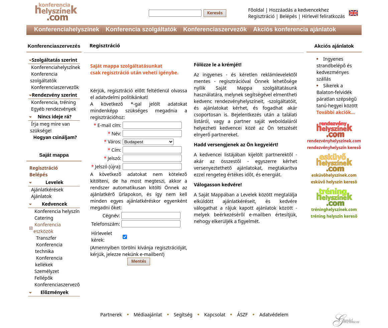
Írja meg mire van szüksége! (50, 127)
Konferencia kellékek (48, 261)
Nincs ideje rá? (54, 116)
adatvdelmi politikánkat (121, 97)
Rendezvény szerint (54, 95)
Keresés (215, 13)
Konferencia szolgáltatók (43, 77)
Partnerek (111, 314)
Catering (43, 218)
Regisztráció (261, 16)
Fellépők (43, 278)
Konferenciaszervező (57, 284)
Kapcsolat (215, 314)
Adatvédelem (273, 314)
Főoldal (256, 10)
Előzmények (54, 292)
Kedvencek (54, 204)
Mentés (138, 261)
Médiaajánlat (148, 314)
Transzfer (46, 238)
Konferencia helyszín (57, 211)
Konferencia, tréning (53, 102)
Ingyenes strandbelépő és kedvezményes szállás (334, 69)
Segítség (183, 314)
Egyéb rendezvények (53, 109)
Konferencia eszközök (47, 227)
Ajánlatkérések (47, 189)
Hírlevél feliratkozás (323, 16)
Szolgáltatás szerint (54, 60)
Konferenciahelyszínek (55, 67)
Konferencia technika (48, 247)
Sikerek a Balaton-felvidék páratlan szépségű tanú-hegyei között (337, 95)
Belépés (288, 16)
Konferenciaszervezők (55, 87)
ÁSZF (242, 314)
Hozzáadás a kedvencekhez (299, 10)
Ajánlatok (41, 196)
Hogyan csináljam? (55, 137)
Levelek (54, 182)
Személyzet (46, 271)
